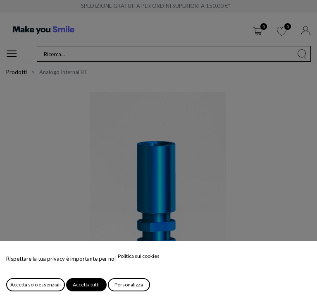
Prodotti (16, 72)
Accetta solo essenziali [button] (35, 284)
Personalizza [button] (128, 284)
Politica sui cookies (139, 256)
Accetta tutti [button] (86, 284)
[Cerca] (302, 54)
